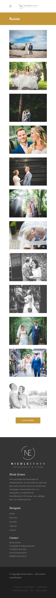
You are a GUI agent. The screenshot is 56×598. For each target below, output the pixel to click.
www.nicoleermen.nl (18, 553)
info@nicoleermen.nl (18, 556)
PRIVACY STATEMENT (25, 587)
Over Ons (13, 518)
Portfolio (13, 522)
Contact (12, 530)
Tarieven (13, 526)
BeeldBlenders (15, 496)
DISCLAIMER (41, 590)
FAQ (31, 590)
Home (12, 513)
